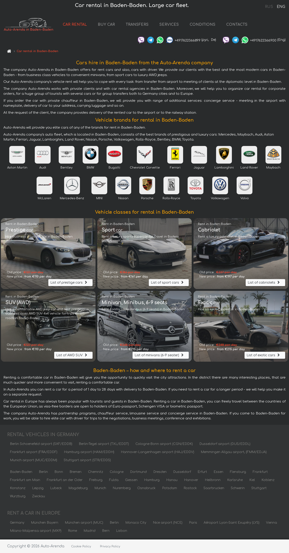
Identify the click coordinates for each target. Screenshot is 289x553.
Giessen (131, 481)
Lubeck (56, 489)
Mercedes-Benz (72, 199)
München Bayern (44, 524)
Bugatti (114, 169)
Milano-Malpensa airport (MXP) (35, 532)
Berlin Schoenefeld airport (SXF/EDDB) (41, 445)
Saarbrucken (213, 489)
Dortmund (138, 473)
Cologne (117, 473)
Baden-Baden (21, 473)
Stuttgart (259, 489)
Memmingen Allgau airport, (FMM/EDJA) (234, 453)
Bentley (66, 169)
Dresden (160, 473)
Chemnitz (95, 473)
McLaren (44, 199)
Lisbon (121, 532)
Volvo (244, 199)
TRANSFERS (143, 25)
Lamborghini (224, 169)
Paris (193, 524)
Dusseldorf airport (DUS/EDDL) (224, 445)
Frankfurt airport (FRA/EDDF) (33, 453)
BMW (90, 169)
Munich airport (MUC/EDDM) (33, 461)
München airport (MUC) (84, 524)
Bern (106, 532)
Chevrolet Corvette (145, 169)
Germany (17, 524)
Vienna (271, 524)
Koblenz (268, 481)
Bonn (58, 473)
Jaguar (199, 169)
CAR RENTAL (81, 25)
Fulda (114, 481)
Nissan (123, 199)
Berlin (43, 473)
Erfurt (202, 473)
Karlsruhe (235, 481)
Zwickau (38, 497)
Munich (100, 489)
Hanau (171, 481)
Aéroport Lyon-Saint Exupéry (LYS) (231, 524)
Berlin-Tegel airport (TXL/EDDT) (104, 445)
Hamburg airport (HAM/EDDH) (89, 453)
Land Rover (249, 169)
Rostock (190, 489)
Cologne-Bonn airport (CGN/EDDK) (164, 445)
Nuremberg (122, 489)
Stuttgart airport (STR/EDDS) (87, 461)
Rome (72, 532)
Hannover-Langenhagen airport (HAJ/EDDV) (157, 453)
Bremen (76, 473)
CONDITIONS (209, 25)
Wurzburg (18, 497)
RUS (269, 7)
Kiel (252, 481)
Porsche (147, 199)
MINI (99, 199)
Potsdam (169, 489)
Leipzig (38, 489)
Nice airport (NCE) (167, 524)
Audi (42, 169)
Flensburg (238, 473)
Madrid (90, 532)
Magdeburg (78, 489)
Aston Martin (17, 169)
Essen (218, 473)
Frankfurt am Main (25, 481)
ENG (281, 7)
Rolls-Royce (171, 199)
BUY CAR (112, 25)
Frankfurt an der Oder (65, 481)
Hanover (191, 481)
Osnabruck (146, 489)
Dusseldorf (182, 473)
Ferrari (175, 169)
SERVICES (175, 25)
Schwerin (238, 489)
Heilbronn (213, 481)
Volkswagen (220, 199)
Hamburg (152, 481)
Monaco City (135, 524)
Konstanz (18, 489)
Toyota (195, 199)
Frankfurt (260, 473)
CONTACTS (243, 25)
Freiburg (96, 481)
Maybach (273, 169)
